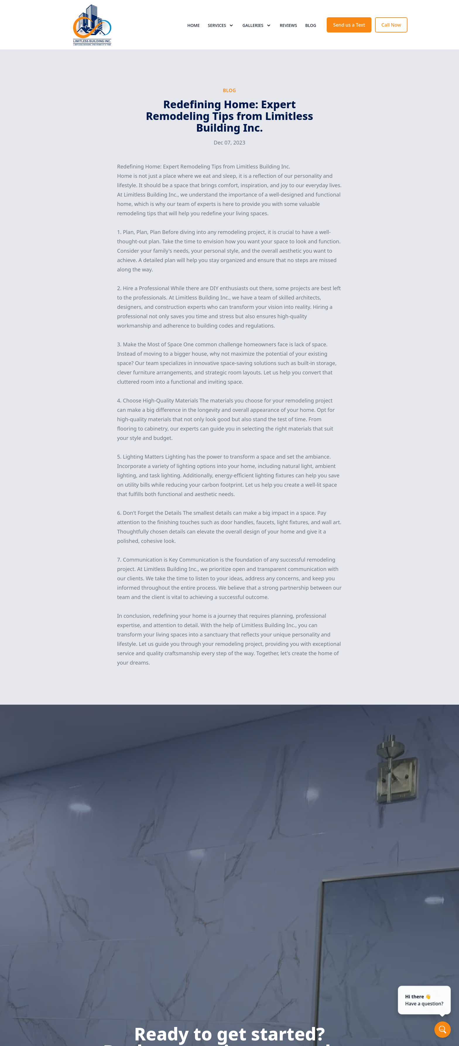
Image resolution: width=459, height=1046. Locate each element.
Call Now (391, 26)
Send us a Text (349, 26)
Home (193, 26)
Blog (310, 26)
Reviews (288, 26)
